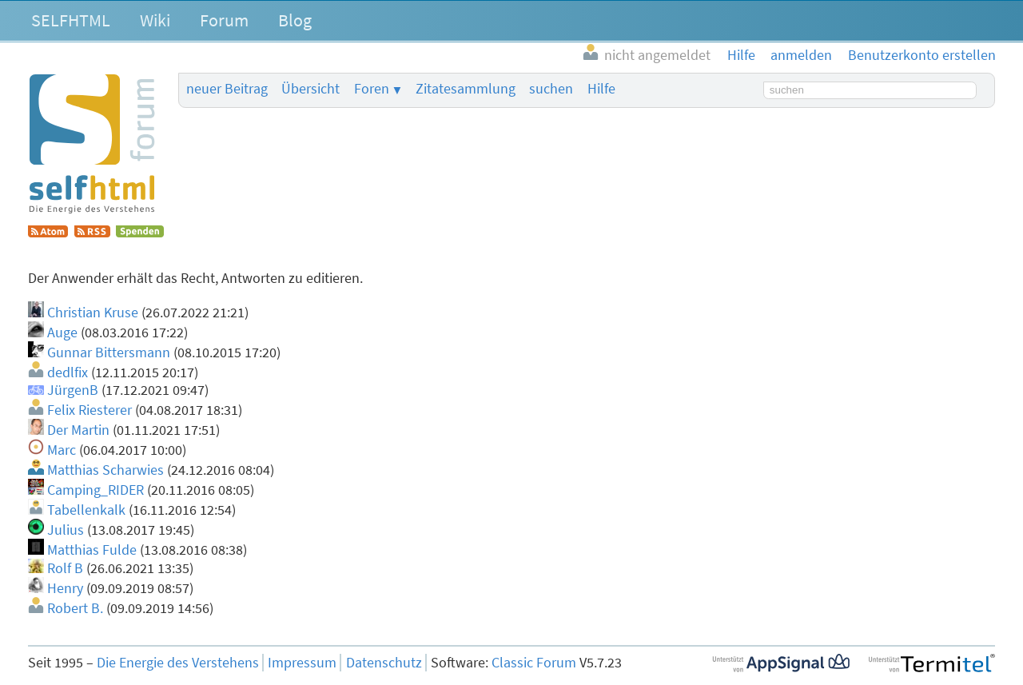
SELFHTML (70, 20)
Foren (371, 89)
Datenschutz (384, 662)
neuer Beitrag (227, 89)
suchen (551, 89)
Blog (295, 20)
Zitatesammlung (465, 89)
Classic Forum (534, 662)
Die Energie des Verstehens (178, 662)
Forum (224, 20)
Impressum (302, 662)
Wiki (155, 20)
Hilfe (601, 89)
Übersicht (310, 89)
